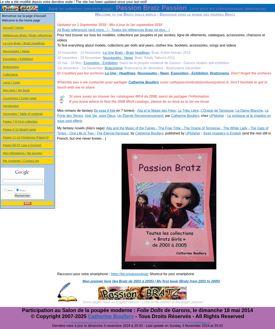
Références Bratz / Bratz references (27, 35)
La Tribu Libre (188, 110)
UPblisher (216, 116)
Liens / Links (11, 82)
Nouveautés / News (16, 51)
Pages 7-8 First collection (20, 121)
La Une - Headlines (120, 73)
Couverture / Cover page (20, 98)
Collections (10, 74)
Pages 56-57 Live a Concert (22, 145)
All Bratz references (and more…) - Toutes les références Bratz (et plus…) (113, 30)
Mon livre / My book (16, 90)
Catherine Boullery (143, 82)
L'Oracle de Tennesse (217, 110)
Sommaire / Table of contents (23, 114)
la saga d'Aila (105, 110)
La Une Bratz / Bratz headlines (24, 43)
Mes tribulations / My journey (22, 153)
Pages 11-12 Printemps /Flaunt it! (26, 137)
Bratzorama (113, 68)
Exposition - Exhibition (101, 63)
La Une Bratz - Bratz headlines (126, 52)
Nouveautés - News (118, 58)
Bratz (22, 190)
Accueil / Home (13, 27)
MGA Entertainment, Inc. (81, 322)
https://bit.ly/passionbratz (130, 274)
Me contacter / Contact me (21, 161)
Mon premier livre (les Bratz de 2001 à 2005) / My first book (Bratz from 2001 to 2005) (151, 281)
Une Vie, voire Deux (100, 116)
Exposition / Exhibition (18, 59)
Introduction (11, 106)
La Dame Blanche (249, 110)
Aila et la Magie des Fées (156, 110)
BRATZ (96, 322)
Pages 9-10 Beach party (19, 129)
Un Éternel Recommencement (140, 116)
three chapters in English (222, 133)
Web (10, 190)
